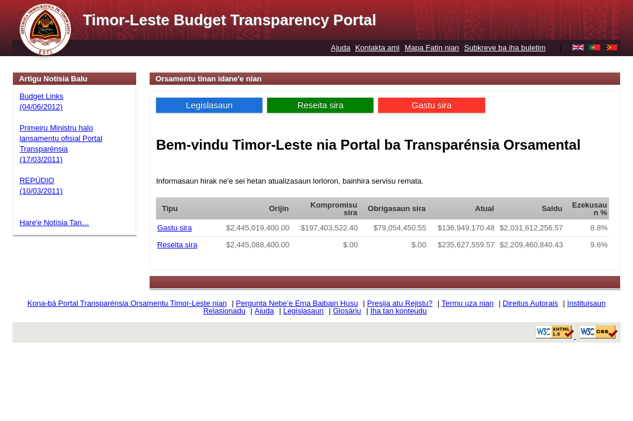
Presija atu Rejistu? (400, 303)
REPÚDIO (36, 180)
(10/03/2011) (41, 191)
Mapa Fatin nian (431, 47)
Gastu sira (431, 105)
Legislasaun (209, 105)
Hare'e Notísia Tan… (54, 222)
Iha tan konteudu (398, 310)
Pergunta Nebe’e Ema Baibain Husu (297, 303)
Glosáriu (347, 310)
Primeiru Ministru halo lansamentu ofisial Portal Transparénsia (60, 138)
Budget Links (41, 96)
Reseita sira (321, 105)
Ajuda (340, 47)
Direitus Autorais (530, 303)
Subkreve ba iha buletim (504, 47)
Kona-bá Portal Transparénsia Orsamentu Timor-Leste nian (127, 303)
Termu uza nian (468, 303)
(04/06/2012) (41, 106)
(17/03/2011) (41, 159)
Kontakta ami (377, 47)
